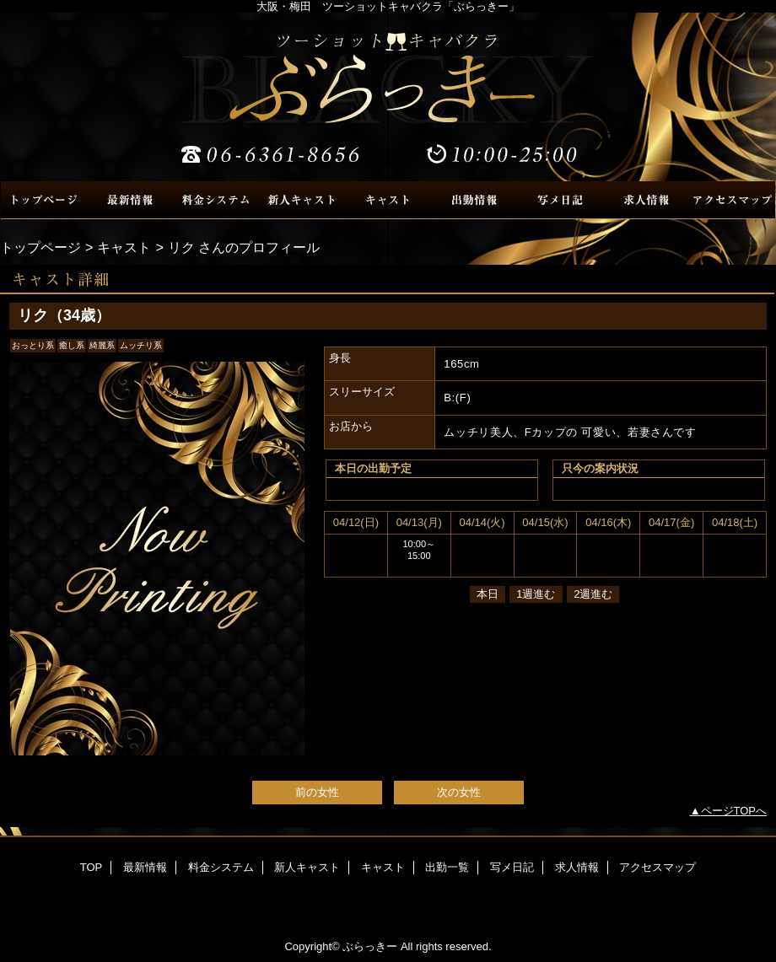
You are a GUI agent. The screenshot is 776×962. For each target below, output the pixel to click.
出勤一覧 (474, 200)
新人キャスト (302, 200)
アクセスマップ (732, 200)
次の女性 (459, 792)
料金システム (216, 200)
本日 (487, 594)
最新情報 (130, 200)
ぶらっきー (388, 97)
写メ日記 (560, 200)
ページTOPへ (734, 810)
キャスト (388, 200)
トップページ (40, 247)
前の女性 (317, 792)
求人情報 (646, 200)
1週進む (535, 594)
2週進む (593, 594)
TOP (44, 200)
